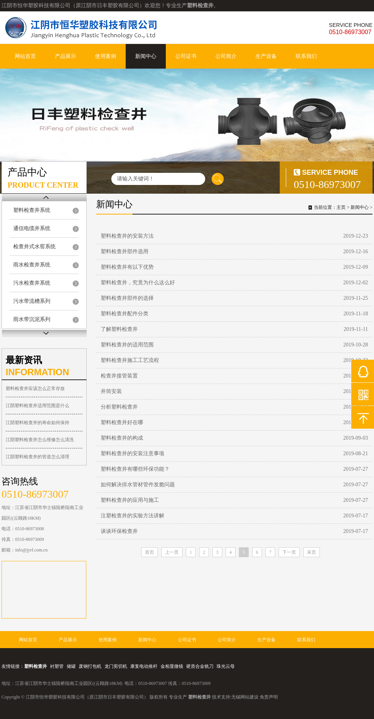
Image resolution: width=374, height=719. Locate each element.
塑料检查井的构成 (122, 438)
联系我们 (306, 56)
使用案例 (105, 56)
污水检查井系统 (31, 283)
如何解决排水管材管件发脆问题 (138, 484)
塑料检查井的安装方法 (127, 236)
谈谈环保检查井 (119, 531)
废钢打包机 (90, 666)
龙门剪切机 (115, 666)
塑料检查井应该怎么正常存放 (35, 388)
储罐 (71, 666)
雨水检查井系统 (31, 265)
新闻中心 (145, 56)
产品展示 (65, 56)
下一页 (289, 552)
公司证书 (185, 56)
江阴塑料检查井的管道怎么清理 (37, 456)
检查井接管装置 (119, 376)
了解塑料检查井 (119, 329)
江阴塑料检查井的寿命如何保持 (37, 422)
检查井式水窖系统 (34, 246)
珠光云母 (226, 666)
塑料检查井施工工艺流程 (130, 360)
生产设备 (266, 56)
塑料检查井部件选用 (124, 251)
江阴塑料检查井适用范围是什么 (37, 405)
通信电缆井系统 (31, 228)
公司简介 (226, 56)
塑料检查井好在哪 (122, 422)
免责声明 (269, 697)
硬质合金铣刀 (199, 666)
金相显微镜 (172, 666)
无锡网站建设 (245, 697)
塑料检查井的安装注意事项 (132, 453)
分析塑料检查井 (119, 407)
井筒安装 (111, 391)
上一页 (172, 552)
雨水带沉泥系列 (31, 319)
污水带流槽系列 (31, 301)
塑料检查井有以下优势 (127, 267)
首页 (149, 552)
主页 (341, 207)
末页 (311, 552)
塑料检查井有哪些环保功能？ (135, 469)
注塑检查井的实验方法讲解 (132, 515)
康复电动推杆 (143, 666)
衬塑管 (57, 666)
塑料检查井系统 (31, 210)
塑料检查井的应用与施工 (130, 500)
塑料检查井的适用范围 (127, 345)
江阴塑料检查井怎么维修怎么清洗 (40, 439)
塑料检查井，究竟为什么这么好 (138, 282)
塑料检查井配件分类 (124, 313)
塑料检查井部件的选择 (127, 298)
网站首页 (25, 56)
